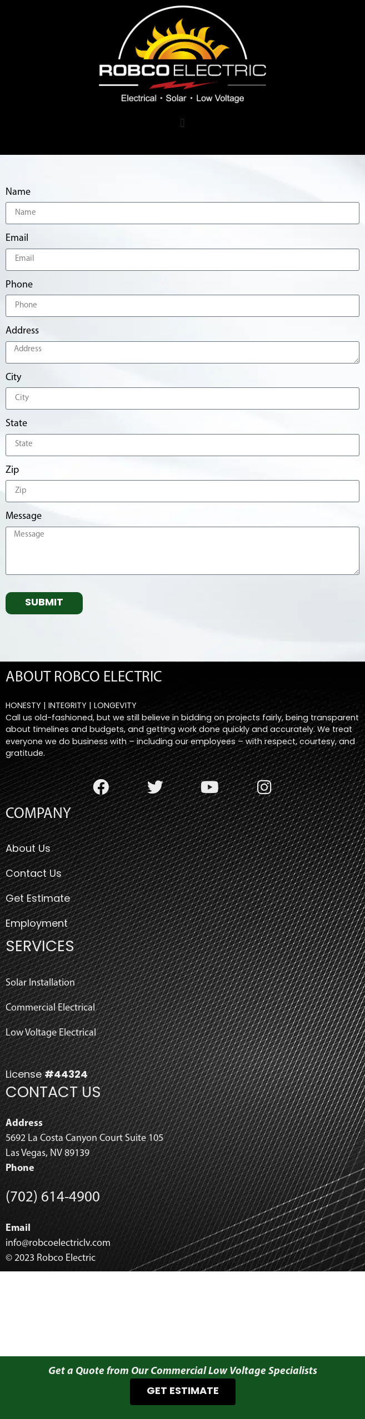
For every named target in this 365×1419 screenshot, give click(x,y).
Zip (12, 555)
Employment (37, 1009)
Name (18, 277)
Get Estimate (38, 984)
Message (24, 601)
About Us (28, 935)
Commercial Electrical (50, 1093)
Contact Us (34, 960)
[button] (182, 123)
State (16, 508)
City (13, 462)
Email (17, 323)
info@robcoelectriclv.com (58, 1328)
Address (22, 416)
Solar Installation (40, 1068)
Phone (19, 370)
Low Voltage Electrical (51, 1118)
